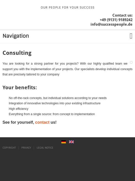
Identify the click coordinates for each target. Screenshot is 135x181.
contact (42, 122)
